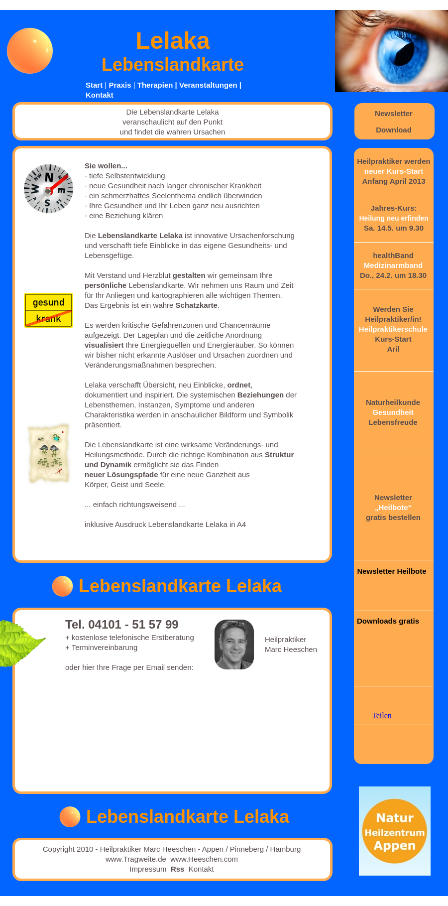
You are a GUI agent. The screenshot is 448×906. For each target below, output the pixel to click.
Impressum (147, 869)
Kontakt (99, 95)
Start (94, 85)
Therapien (155, 85)
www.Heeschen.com (204, 859)
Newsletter (394, 113)
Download (394, 130)
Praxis (120, 85)
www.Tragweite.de (136, 859)
